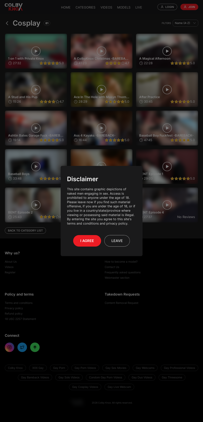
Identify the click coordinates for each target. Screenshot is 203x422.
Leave (117, 241)
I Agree (87, 241)
